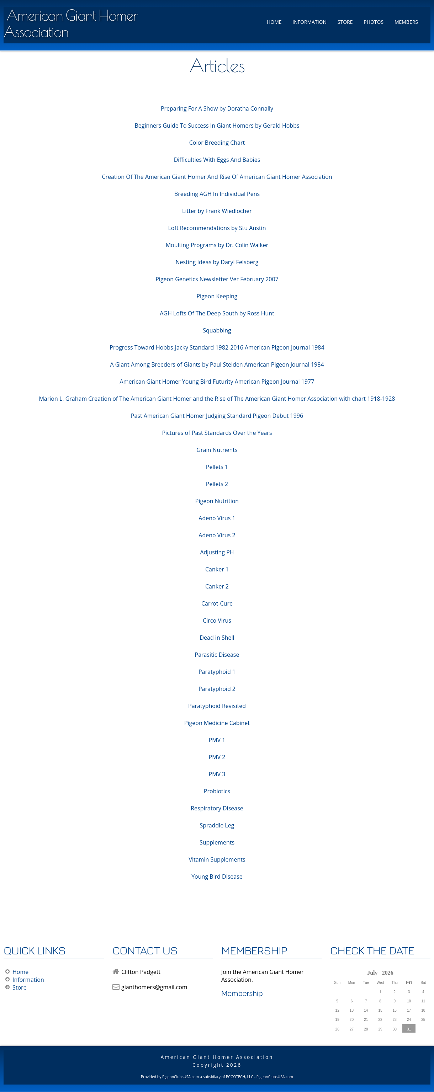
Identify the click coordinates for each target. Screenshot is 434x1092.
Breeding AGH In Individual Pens (217, 194)
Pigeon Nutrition (217, 501)
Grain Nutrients (216, 450)
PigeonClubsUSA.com (274, 1076)
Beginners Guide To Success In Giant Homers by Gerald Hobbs (216, 125)
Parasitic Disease (217, 655)
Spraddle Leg (217, 825)
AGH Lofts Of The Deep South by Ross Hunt (217, 313)
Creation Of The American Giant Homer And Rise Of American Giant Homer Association (217, 177)
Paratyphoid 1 (217, 672)
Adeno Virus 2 (217, 535)
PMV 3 (217, 774)
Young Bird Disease (217, 876)
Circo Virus (217, 620)
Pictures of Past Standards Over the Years (217, 433)
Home (274, 21)
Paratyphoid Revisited (217, 706)
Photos (373, 21)
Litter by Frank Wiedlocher (217, 211)
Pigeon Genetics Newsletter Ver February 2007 (217, 279)
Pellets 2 (217, 484)
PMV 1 (217, 740)
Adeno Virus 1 (217, 518)
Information (309, 21)
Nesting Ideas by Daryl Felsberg (216, 262)
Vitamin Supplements (217, 859)
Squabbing (217, 330)
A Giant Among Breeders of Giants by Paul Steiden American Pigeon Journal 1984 (217, 364)
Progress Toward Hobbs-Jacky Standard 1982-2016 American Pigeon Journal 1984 (217, 347)
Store (345, 21)
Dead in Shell (217, 637)
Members (406, 21)
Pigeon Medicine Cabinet (217, 723)
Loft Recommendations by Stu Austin (217, 228)
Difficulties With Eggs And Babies (217, 160)
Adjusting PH (217, 552)
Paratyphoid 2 (217, 689)
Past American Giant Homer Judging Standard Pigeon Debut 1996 (217, 416)
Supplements (217, 842)
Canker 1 (217, 569)
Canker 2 (217, 586)
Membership (242, 993)
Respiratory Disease (217, 808)
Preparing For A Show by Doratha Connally (217, 108)
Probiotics (217, 791)
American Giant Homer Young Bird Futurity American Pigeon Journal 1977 (217, 381)
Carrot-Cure (217, 603)
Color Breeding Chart (217, 143)
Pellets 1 (217, 467)
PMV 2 (217, 757)
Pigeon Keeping (216, 296)
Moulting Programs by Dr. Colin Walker (217, 245)
